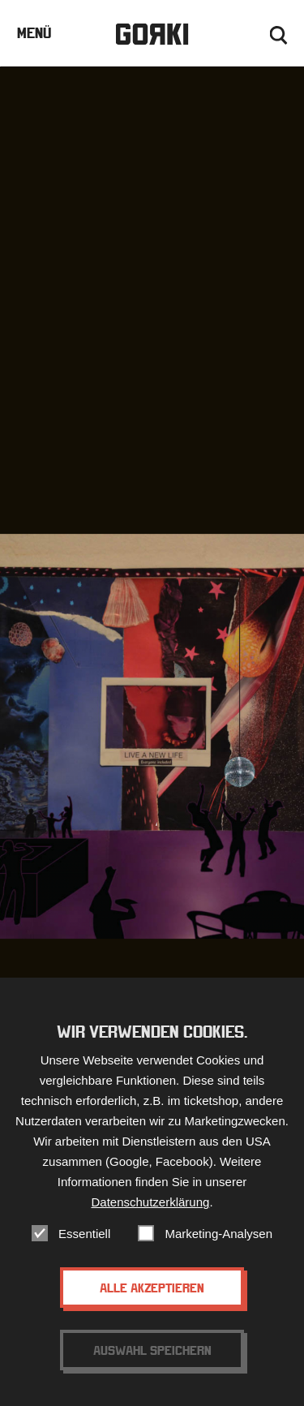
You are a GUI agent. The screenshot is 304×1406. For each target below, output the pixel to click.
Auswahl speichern (152, 1365)
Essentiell (84, 1248)
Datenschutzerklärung (150, 1216)
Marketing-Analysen (218, 1248)
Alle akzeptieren (152, 1302)
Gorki (151, 34)
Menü (34, 32)
